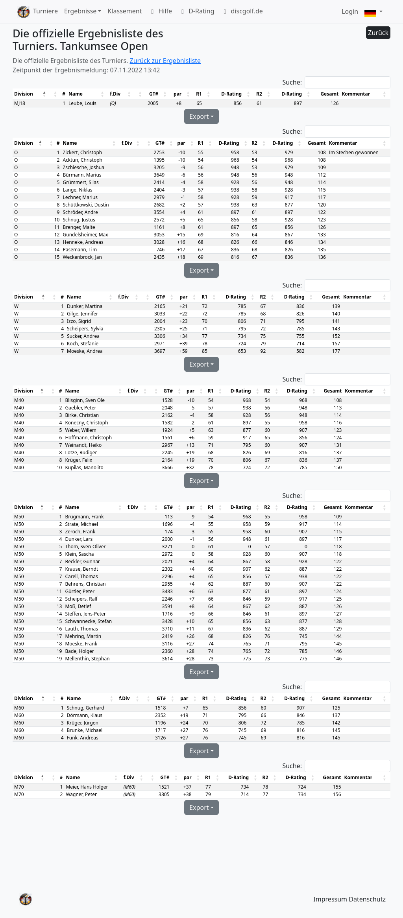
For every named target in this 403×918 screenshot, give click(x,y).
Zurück (378, 32)
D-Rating (196, 11)
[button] (373, 12)
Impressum (330, 899)
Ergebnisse (80, 11)
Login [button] (350, 11)
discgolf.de (242, 11)
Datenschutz (367, 899)
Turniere (45, 11)
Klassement (124, 11)
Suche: (292, 82)
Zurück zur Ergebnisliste (165, 60)
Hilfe (160, 11)
